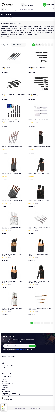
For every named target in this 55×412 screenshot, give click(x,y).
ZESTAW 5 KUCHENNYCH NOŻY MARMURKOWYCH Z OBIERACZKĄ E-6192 (12, 120)
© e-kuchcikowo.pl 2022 (33, 408)
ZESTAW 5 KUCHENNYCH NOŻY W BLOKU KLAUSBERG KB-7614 (38, 174)
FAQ (3, 364)
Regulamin (4, 381)
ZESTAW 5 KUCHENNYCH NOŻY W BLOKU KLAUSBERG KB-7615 (12, 174)
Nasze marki (5, 387)
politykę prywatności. (21, 349)
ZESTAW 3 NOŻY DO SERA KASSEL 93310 (38, 120)
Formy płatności (6, 371)
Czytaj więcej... (5, 36)
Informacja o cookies (20, 408)
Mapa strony (5, 385)
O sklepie (4, 379)
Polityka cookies (6, 391)
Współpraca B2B (6, 373)
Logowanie (5, 362)
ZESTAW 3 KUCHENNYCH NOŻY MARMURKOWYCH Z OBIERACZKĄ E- (37, 66)
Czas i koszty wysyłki (7, 366)
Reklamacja (5, 369)
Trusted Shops (7, 397)
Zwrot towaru (5, 368)
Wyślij (32, 346)
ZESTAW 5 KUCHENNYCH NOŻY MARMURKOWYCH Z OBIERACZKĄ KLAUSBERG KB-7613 (13, 94)
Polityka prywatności (7, 383)
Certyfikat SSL (8, 399)
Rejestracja (5, 360)
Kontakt (4, 389)
